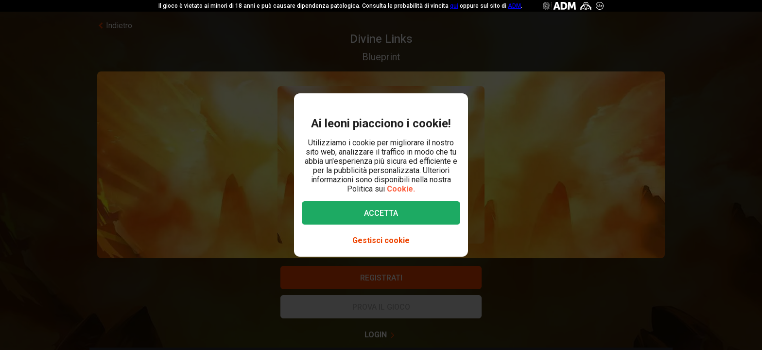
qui (454, 5)
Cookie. (401, 188)
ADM (514, 5)
